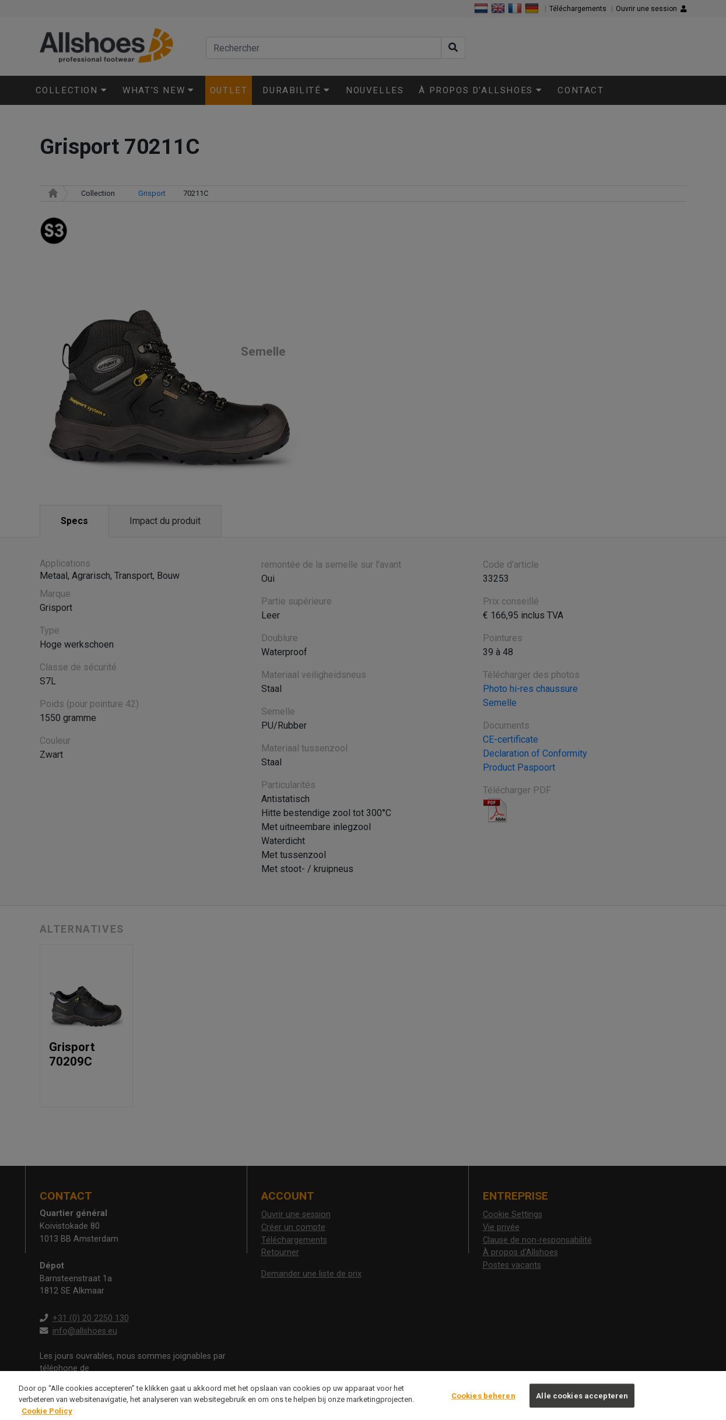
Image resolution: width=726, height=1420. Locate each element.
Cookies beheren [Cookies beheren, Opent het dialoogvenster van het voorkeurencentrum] (483, 1406)
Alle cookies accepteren (582, 1406)
